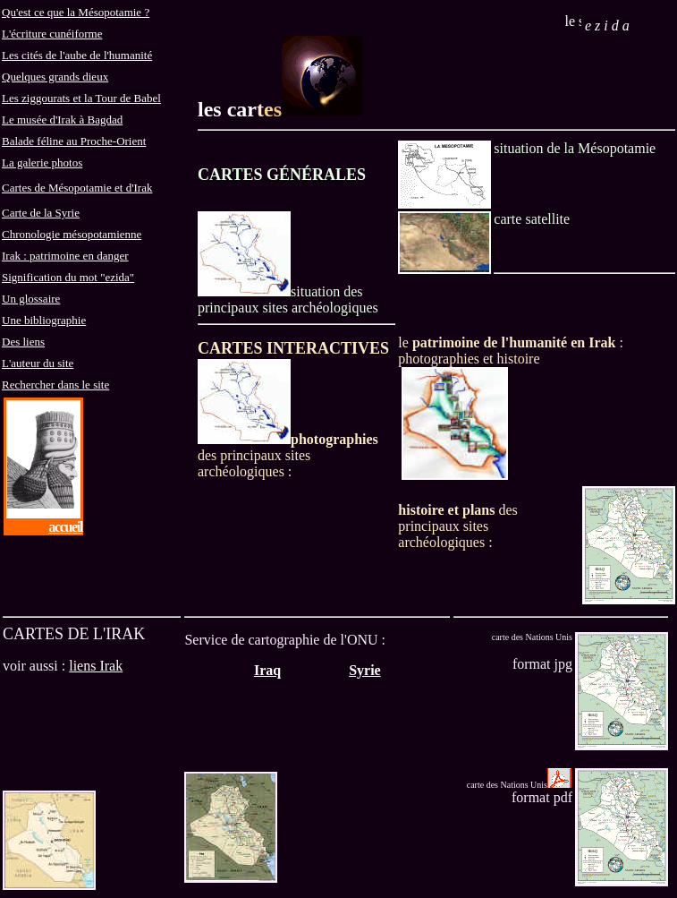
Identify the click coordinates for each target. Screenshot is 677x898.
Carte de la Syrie (41, 212)
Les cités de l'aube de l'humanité (77, 55)
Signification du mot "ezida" (68, 277)
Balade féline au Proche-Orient (74, 141)
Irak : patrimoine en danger (65, 255)
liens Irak (96, 665)
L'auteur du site (37, 363)
